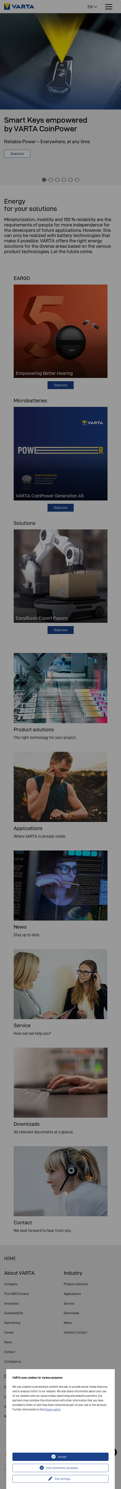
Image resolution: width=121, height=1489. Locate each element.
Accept (62, 1456)
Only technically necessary (62, 1468)
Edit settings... (63, 1479)
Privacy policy (52, 1409)
